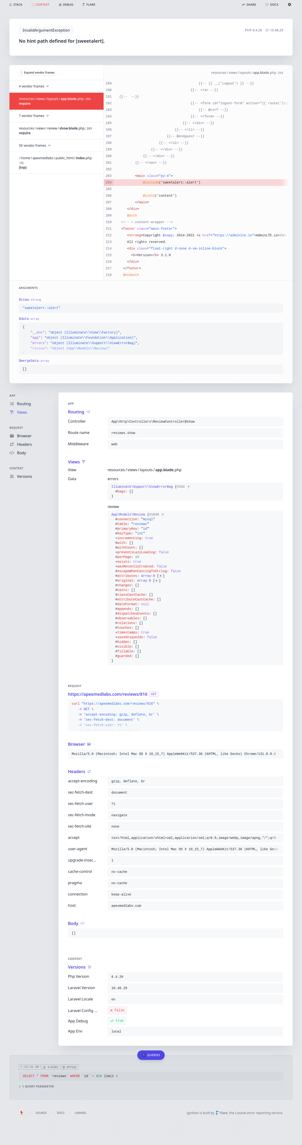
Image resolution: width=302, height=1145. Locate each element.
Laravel (81, 1113)
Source (41, 1113)
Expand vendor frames (38, 72)
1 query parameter (36, 1086)
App (12, 396)
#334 (183, 487)
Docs (60, 1113)
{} (150, 491)
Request (16, 428)
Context (16, 468)
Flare (221, 1113)
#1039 (157, 514)
